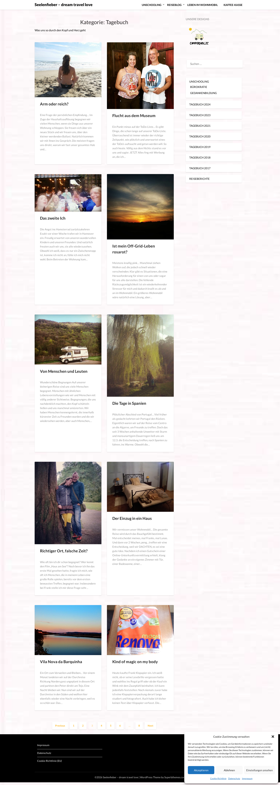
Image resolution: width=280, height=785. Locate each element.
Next (150, 725)
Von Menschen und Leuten (64, 371)
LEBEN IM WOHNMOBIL (202, 4)
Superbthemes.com (175, 777)
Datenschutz (234, 778)
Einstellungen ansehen (259, 770)
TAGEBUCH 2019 (200, 146)
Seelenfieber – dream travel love (63, 4)
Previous (60, 725)
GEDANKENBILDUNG (203, 93)
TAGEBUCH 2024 (200, 104)
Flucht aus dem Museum (134, 115)
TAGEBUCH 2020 (200, 136)
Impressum (247, 778)
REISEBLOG (174, 4)
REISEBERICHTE (199, 178)
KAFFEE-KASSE (233, 4)
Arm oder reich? (54, 103)
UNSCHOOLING (151, 4)
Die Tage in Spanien (129, 403)
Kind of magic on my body (135, 661)
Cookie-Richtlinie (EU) (49, 760)
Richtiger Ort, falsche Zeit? (64, 550)
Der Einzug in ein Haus (132, 518)
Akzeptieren (201, 770)
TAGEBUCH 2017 (200, 168)
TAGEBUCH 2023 (200, 115)
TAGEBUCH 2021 (200, 125)
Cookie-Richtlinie (218, 778)
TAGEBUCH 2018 (200, 157)
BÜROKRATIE (198, 86)
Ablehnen (229, 770)
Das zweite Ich (53, 218)
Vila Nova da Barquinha (61, 661)
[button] (273, 736)
